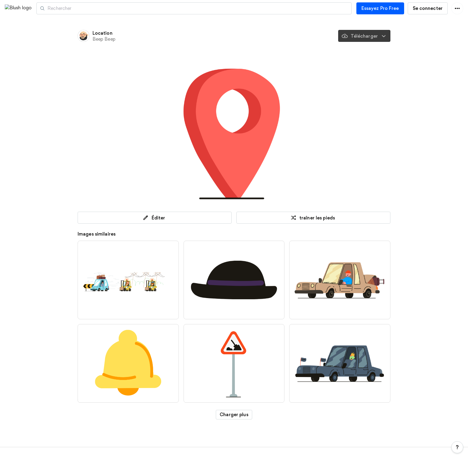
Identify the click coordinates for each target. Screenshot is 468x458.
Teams (168, 454)
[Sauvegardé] (275, 36)
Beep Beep (104, 39)
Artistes (77, 8)
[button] (47, 8)
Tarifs (76, 454)
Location (103, 33)
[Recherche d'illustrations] (221, 8)
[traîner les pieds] (291, 36)
